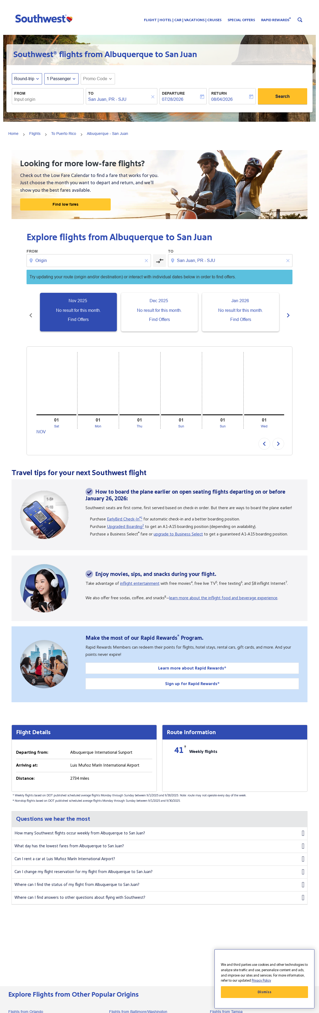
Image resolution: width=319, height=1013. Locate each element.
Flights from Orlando (25, 1006)
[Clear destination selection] (288, 260)
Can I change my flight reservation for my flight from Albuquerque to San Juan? (159, 866)
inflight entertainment (140, 577)
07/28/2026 (172, 99)
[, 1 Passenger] (59, 79)
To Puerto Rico (63, 133)
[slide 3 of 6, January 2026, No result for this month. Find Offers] (240, 312)
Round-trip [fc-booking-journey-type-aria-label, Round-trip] (24, 78)
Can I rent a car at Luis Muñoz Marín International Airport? (159, 853)
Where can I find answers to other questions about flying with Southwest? (159, 891)
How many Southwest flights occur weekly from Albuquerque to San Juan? (159, 827)
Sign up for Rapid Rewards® (192, 678)
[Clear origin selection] (147, 260)
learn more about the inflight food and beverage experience (223, 592)
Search (282, 96)
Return (219, 93)
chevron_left (264, 438)
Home (13, 133)
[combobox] (47, 99)
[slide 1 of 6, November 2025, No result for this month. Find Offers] (78, 312)
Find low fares (66, 204)
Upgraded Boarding (125, 520)
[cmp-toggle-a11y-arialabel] (159, 260)
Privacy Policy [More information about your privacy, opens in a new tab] (261, 980)
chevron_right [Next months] (288, 312)
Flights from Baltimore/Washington (138, 1006)
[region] (264, 979)
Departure (173, 93)
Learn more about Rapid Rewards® (192, 662)
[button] (45, 18)
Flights (34, 133)
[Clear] (153, 96)
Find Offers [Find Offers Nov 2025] (78, 319)
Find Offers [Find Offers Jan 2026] (240, 319)
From (19, 93)
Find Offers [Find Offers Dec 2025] (159, 319)
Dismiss (265, 992)
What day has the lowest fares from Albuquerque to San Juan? (159, 840)
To (91, 93)
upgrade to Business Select (178, 528)
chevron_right (278, 438)
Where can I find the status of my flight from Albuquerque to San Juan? (159, 879)
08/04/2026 (222, 99)
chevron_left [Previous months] (31, 312)
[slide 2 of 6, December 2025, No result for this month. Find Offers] (159, 312)
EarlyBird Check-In (124, 513)
